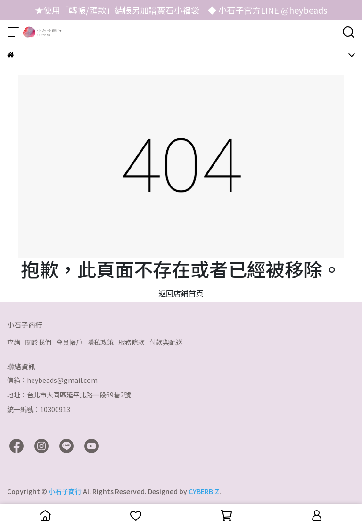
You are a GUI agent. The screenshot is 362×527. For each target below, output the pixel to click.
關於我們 (38, 342)
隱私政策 (100, 342)
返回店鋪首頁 (181, 293)
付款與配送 (165, 342)
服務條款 (131, 342)
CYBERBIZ (204, 491)
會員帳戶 (69, 342)
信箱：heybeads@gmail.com (52, 380)
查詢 (13, 342)
